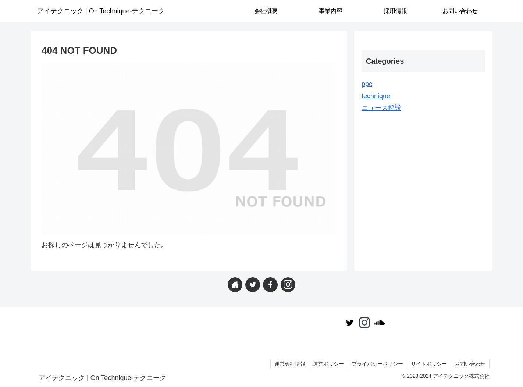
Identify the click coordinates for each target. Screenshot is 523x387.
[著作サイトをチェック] (235, 284)
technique (376, 96)
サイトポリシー (429, 364)
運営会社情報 (289, 364)
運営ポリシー (328, 364)
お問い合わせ (470, 364)
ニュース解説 (381, 107)
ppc (367, 84)
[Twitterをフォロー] (252, 284)
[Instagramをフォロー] (288, 284)
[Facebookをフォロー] (270, 284)
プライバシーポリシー (377, 364)
